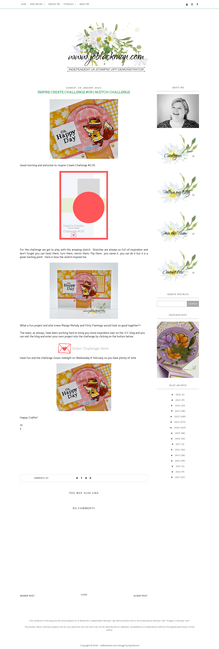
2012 (178, 471)
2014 (177, 460)
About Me (84, 4)
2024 (177, 405)
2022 (177, 416)
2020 (177, 427)
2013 (178, 466)
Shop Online (36, 4)
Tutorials (68, 4)
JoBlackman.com (108, 645)
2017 (178, 444)
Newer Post (27, 595)
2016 (177, 449)
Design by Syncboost (128, 645)
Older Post (140, 595)
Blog (23, 4)
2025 (178, 400)
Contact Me (54, 4)
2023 (177, 411)
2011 (177, 477)
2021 (176, 422)
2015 (177, 455)
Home (84, 594)
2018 (177, 438)
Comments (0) (41, 478)
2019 (177, 433)
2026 (178, 394)
